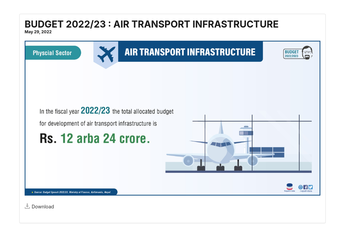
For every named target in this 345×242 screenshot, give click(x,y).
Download (39, 206)
